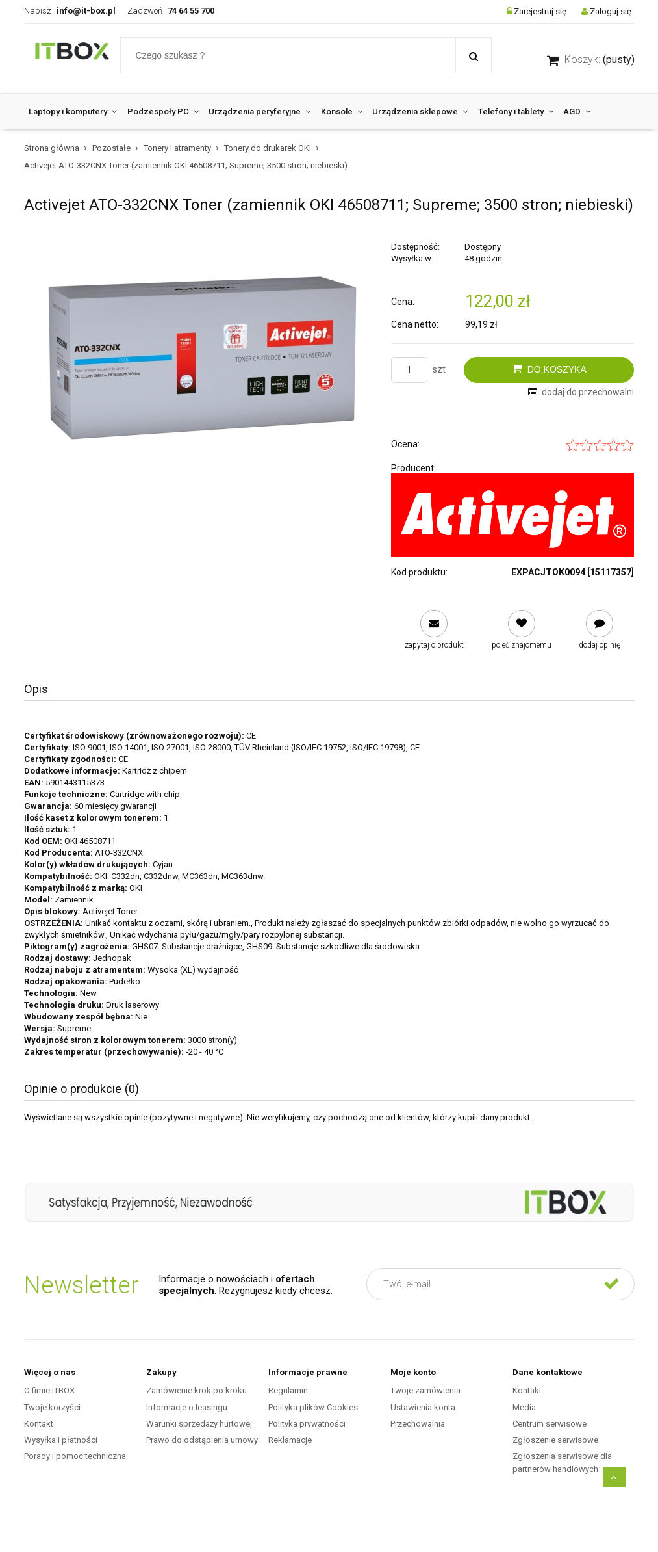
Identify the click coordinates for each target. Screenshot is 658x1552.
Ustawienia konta (422, 1407)
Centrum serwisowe (549, 1423)
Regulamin (288, 1390)
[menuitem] (73, 111)
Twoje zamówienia (425, 1390)
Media (524, 1407)
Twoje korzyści (52, 1407)
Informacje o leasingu (186, 1407)
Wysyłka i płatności (60, 1440)
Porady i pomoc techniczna (75, 1456)
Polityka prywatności (307, 1423)
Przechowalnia (417, 1423)
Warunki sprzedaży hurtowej (199, 1423)
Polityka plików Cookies (313, 1407)
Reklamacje (290, 1440)
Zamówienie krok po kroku (196, 1390)
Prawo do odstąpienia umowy (202, 1440)
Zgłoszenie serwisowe (555, 1440)
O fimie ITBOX (49, 1390)
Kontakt (38, 1423)
